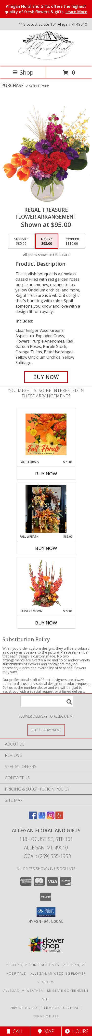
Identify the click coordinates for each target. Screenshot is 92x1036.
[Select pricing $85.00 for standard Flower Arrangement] (21, 241)
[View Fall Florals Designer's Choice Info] (46, 434)
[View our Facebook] (33, 818)
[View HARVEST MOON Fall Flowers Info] (46, 583)
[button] (46, 912)
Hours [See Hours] (77, 1031)
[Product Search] (46, 701)
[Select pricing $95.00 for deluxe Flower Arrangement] (47, 241)
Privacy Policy (24, 1007)
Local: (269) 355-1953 (46, 856)
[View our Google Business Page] (42, 818)
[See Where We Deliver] (46, 729)
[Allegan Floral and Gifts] (46, 59)
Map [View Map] (46, 1031)
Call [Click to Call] (15, 1031)
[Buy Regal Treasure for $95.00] (46, 377)
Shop (23, 72)
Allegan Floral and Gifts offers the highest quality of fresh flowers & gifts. (46, 9)
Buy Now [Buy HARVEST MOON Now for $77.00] (46, 623)
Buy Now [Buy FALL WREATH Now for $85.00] (46, 548)
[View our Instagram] (50, 818)
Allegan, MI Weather (23, 990)
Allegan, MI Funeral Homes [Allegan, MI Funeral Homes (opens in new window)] (33, 965)
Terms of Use (46, 1016)
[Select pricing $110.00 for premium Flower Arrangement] (72, 241)
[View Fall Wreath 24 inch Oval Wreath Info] (46, 509)
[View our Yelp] (59, 818)
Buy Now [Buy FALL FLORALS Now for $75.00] (46, 473)
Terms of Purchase (60, 1007)
